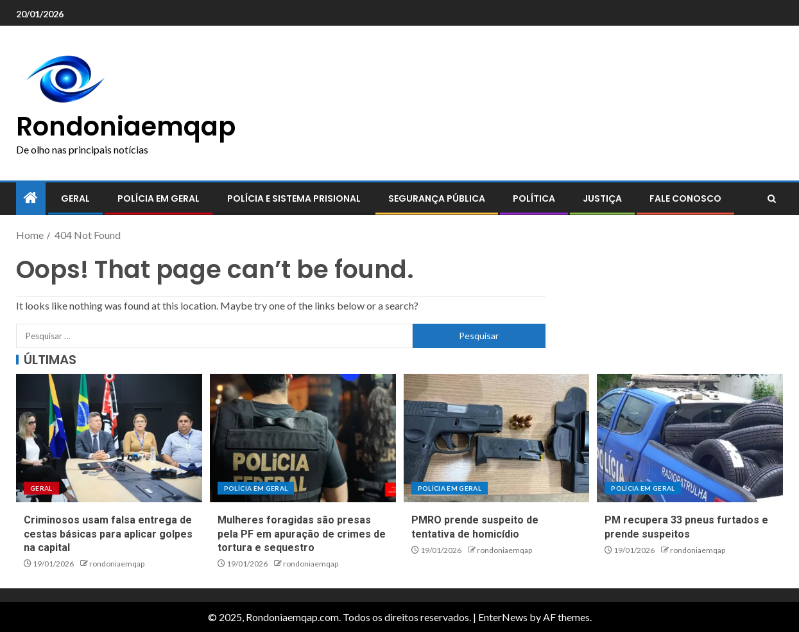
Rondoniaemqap (126, 127)
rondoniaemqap (116, 563)
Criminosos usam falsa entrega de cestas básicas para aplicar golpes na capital (108, 534)
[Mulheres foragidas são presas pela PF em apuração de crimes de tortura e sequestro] (303, 438)
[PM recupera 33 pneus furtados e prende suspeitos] (690, 438)
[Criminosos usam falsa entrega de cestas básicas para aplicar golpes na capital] (109, 438)
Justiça (602, 198)
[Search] (772, 199)
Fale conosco (685, 198)
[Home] (31, 198)
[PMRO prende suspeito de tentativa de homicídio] (497, 438)
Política (534, 198)
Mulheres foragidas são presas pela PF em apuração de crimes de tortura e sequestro (302, 534)
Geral (75, 198)
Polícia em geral (158, 198)
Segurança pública (436, 198)
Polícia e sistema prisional (294, 198)
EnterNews (503, 617)
